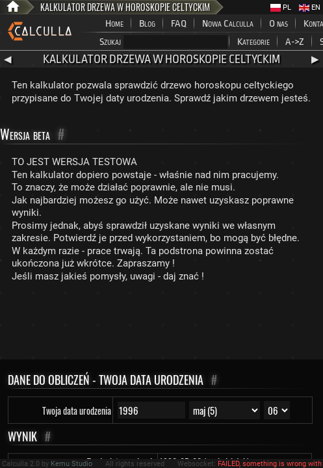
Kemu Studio (71, 464)
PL (280, 7)
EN (309, 7)
